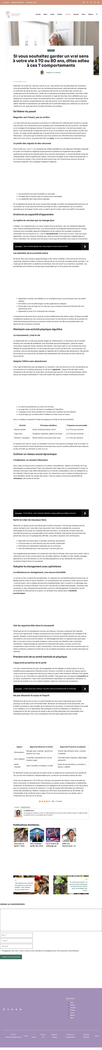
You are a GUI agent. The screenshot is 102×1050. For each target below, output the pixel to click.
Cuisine (59, 14)
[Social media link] (84, 2)
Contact (25, 1036)
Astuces (76, 14)
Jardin (52, 14)
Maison (90, 14)
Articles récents (25, 807)
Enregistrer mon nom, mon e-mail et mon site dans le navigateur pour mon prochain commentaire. (40, 951)
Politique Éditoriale (17, 2)
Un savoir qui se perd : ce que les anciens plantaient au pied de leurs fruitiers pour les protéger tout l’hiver (78, 886)
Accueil (38, 14)
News (45, 14)
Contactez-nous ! (31, 2)
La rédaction (57, 72)
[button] (97, 14)
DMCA (97, 1036)
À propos (6, 2)
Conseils (67, 14)
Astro (83, 14)
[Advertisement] (51, 179)
